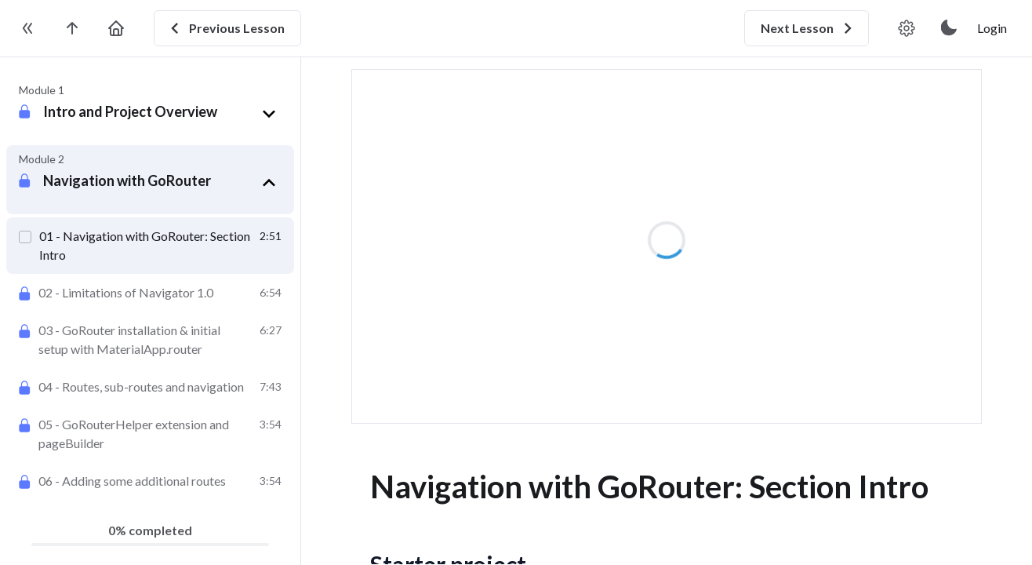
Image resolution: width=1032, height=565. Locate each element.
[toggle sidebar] (28, 28)
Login (992, 27)
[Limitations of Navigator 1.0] (150, 293)
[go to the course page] (72, 28)
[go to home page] (116, 28)
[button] (162, 113)
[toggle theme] (949, 28)
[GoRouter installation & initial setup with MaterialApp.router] (150, 340)
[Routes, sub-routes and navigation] (150, 387)
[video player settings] (906, 28)
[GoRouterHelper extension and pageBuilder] (150, 434)
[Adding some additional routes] (150, 481)
